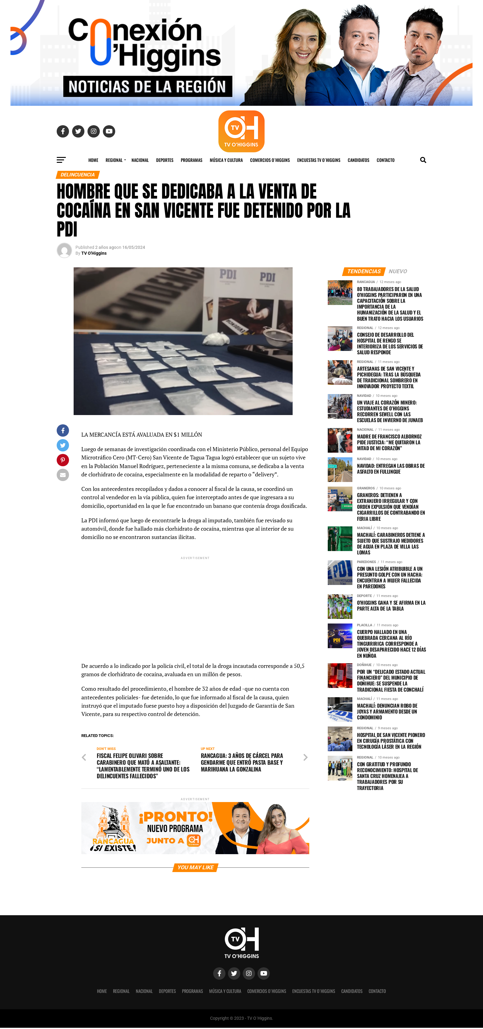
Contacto (386, 160)
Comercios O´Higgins (270, 160)
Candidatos (358, 160)
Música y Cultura (226, 160)
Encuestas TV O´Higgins (318, 160)
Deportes (164, 160)
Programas (191, 160)
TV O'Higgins (94, 253)
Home (93, 160)
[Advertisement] (195, 604)
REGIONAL (114, 160)
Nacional (140, 160)
